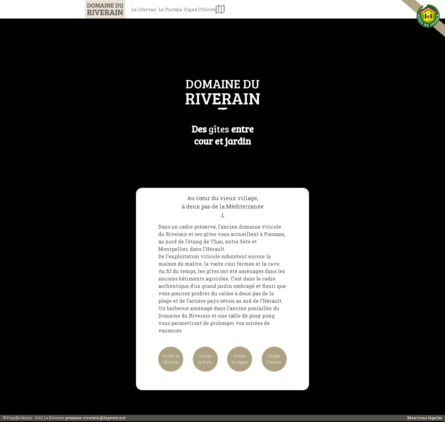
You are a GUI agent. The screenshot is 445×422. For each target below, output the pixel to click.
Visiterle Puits (205, 359)
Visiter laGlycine (171, 359)
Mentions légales (424, 418)
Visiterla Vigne (239, 359)
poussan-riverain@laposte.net (95, 418)
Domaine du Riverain (99, 9)
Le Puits (185, 9)
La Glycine (145, 9)
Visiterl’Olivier (273, 359)
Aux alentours (295, 9)
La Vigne (225, 9)
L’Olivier (266, 9)
